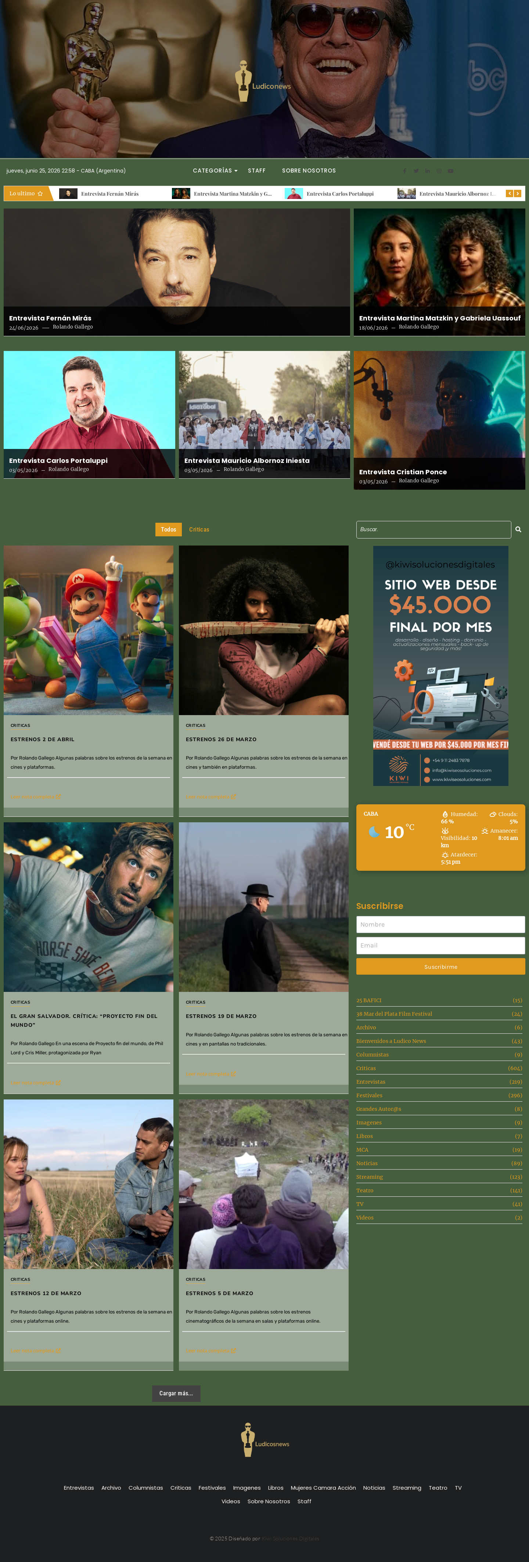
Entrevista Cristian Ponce (403, 472)
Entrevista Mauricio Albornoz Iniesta (463, 193)
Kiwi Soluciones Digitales (291, 1538)
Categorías (214, 170)
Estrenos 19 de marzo (250, 974)
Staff (257, 170)
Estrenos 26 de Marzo (221, 739)
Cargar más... (176, 1393)
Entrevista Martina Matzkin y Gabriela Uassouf (248, 193)
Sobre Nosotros (309, 170)
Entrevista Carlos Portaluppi (340, 193)
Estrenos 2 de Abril (43, 739)
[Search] (433, 529)
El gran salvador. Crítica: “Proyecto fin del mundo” (84, 1021)
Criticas (20, 725)
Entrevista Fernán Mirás (109, 193)
